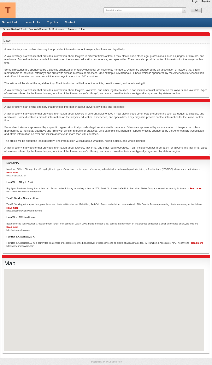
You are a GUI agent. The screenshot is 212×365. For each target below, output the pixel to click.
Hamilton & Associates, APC (20, 236)
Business (73, 29)
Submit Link (9, 22)
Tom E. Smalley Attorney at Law (22, 198)
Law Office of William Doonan (21, 217)
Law (83, 29)
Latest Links (32, 22)
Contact (70, 22)
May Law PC (12, 163)
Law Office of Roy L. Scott (19, 182)
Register (205, 1)
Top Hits (52, 22)
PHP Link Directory (112, 361)
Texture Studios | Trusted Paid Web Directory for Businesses (34, 29)
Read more (12, 172)
